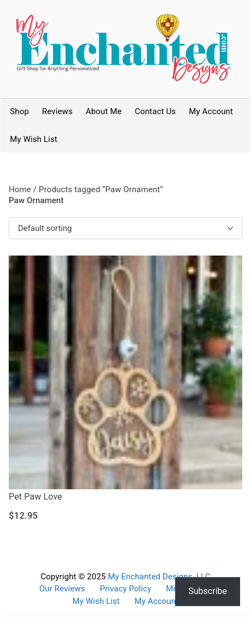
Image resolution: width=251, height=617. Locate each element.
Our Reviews (62, 589)
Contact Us (155, 111)
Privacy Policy (125, 589)
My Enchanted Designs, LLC (159, 577)
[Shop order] (125, 228)
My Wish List (33, 139)
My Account (211, 111)
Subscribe (207, 591)
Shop (19, 111)
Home (20, 189)
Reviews (57, 111)
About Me (104, 111)
